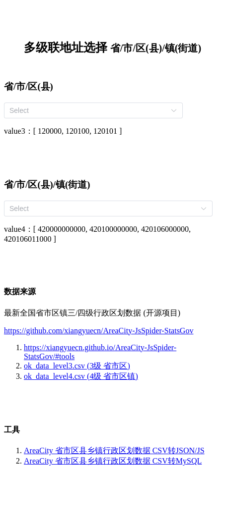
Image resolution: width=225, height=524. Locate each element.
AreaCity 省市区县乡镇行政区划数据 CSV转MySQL (113, 461)
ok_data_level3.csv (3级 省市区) (77, 366)
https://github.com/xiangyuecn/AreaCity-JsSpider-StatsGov (98, 330)
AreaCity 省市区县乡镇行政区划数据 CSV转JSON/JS (114, 450)
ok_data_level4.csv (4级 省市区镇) (81, 376)
